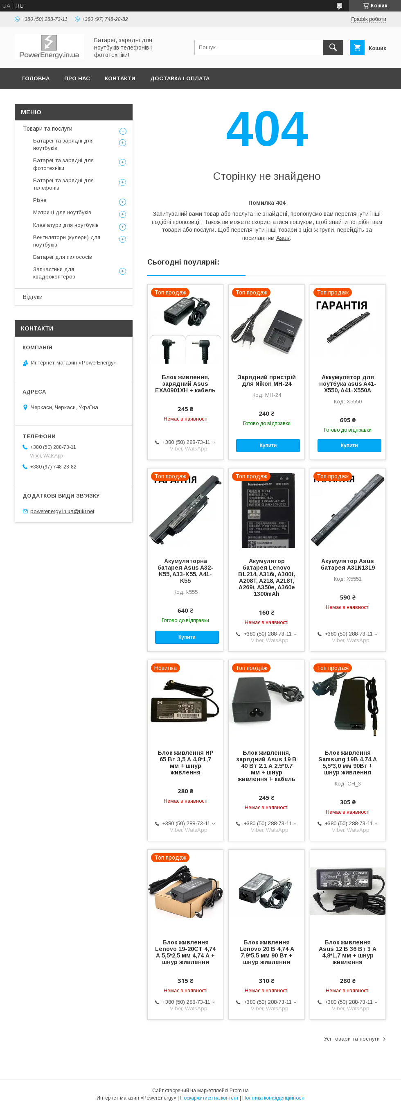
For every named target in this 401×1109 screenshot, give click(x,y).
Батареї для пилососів (62, 257)
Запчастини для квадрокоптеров (54, 273)
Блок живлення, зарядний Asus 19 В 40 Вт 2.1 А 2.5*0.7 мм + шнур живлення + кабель (267, 765)
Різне (39, 200)
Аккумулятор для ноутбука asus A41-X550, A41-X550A (347, 384)
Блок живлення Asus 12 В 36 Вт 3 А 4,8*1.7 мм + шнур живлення (347, 952)
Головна (36, 78)
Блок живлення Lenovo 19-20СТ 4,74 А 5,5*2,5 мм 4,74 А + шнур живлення (185, 952)
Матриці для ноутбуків (62, 212)
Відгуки (33, 297)
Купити (268, 445)
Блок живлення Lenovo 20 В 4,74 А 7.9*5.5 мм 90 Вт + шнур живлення (266, 952)
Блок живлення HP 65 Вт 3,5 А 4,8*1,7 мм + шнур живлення (186, 762)
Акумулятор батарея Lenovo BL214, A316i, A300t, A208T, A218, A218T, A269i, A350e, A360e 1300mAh (266, 577)
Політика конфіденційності (273, 1098)
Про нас (77, 78)
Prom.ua (239, 1090)
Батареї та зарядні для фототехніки (63, 164)
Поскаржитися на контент (209, 1098)
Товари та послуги (47, 128)
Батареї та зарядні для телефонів (63, 184)
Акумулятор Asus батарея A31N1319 (348, 564)
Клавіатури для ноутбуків (66, 225)
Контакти (120, 78)
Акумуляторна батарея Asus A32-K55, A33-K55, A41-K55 (185, 571)
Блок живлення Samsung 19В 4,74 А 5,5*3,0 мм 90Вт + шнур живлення (347, 762)
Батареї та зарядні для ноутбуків (63, 144)
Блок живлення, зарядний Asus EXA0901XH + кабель (185, 384)
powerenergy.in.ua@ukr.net (62, 511)
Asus (283, 238)
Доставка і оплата (180, 78)
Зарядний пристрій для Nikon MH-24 (267, 380)
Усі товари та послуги (352, 1039)
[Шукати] (333, 47)
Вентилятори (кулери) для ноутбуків (66, 241)
